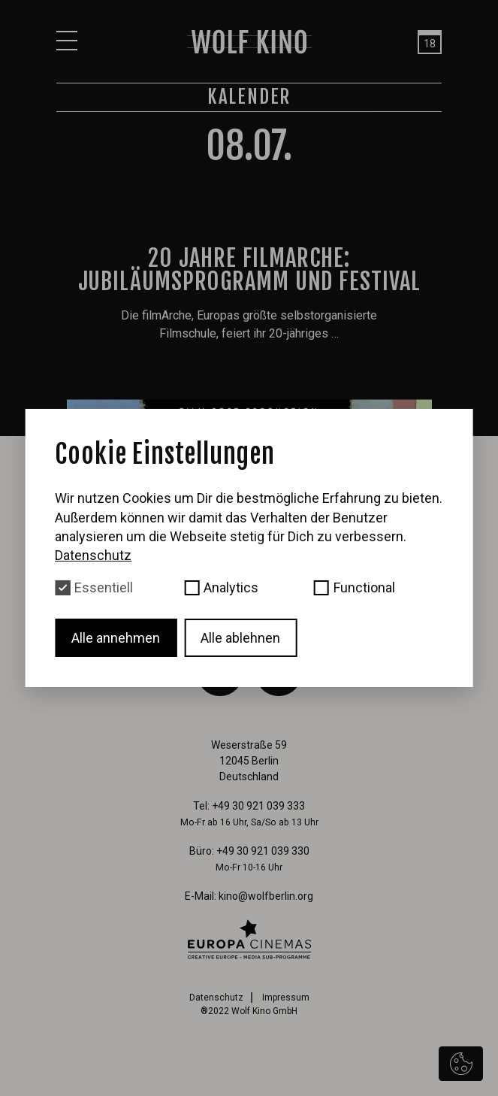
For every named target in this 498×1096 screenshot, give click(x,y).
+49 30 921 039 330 (262, 851)
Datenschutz (216, 997)
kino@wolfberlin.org (266, 896)
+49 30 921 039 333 (258, 806)
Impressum (285, 997)
